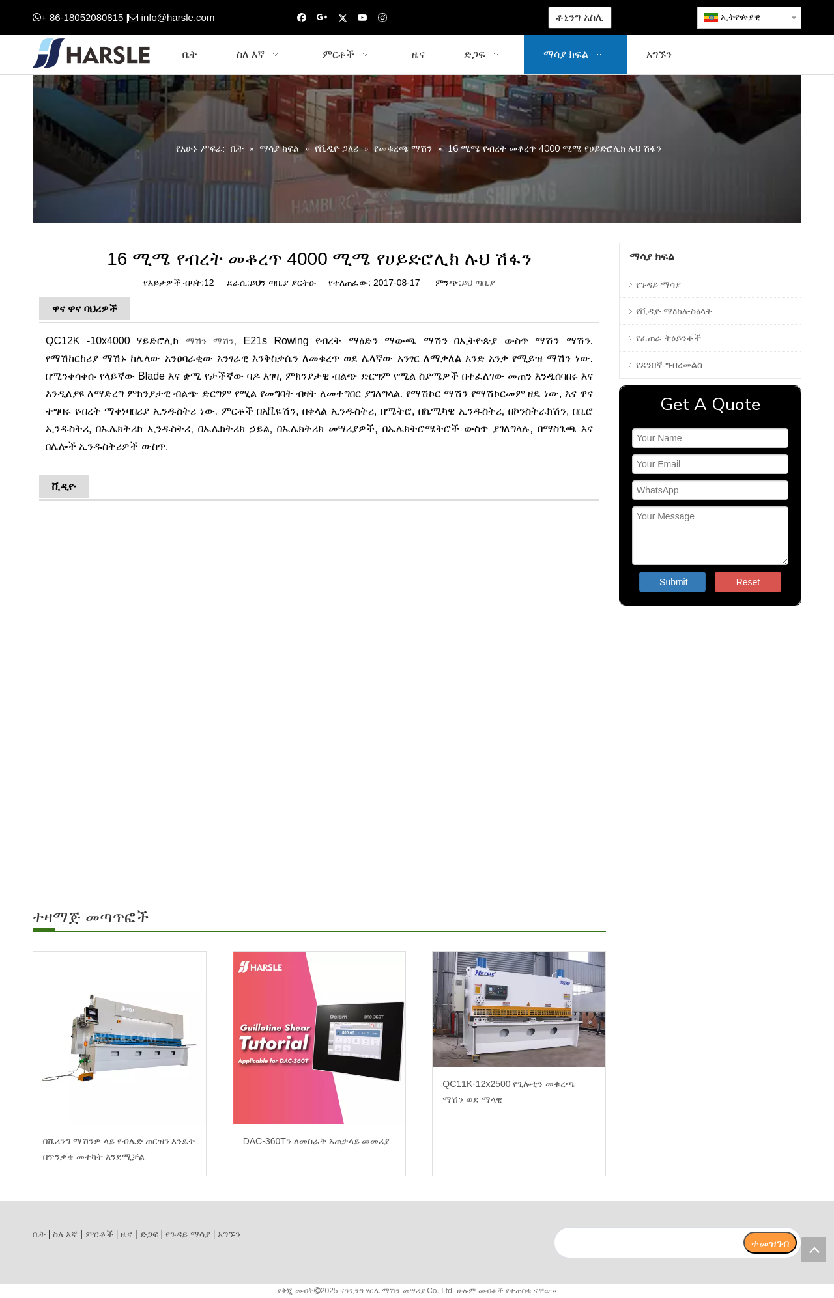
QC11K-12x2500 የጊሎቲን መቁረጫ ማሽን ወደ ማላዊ (508, 1092)
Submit (673, 582)
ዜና (126, 1234)
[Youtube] (362, 18)
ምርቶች (99, 1234)
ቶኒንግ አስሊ (579, 17)
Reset (748, 582)
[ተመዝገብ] (770, 1243)
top (813, 1249)
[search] (648, 1243)
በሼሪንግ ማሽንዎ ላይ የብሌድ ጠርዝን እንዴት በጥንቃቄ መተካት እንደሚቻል (119, 1149)
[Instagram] (383, 18)
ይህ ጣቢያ (478, 282)
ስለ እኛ (65, 1234)
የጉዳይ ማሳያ (658, 284)
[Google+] (322, 18)
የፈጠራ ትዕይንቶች (668, 338)
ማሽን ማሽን (210, 341)
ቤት (39, 1234)
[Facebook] (302, 18)
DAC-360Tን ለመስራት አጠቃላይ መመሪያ (316, 1141)
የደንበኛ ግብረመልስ (669, 364)
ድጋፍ (149, 1234)
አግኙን (229, 1234)
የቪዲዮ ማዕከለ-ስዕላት (674, 311)
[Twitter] (342, 18)
